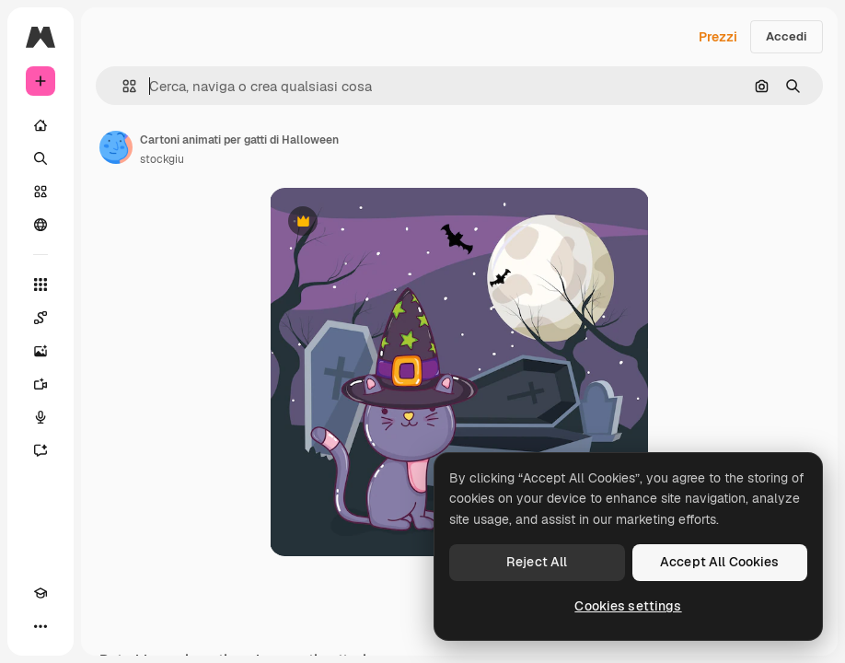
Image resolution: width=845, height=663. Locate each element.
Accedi (786, 36)
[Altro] (40, 626)
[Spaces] (40, 317)
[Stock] (40, 191)
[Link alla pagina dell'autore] (116, 147)
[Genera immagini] (40, 351)
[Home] (40, 125)
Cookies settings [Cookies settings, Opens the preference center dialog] (627, 606)
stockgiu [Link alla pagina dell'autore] (162, 159)
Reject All (536, 561)
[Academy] (40, 593)
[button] (122, 86)
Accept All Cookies (720, 561)
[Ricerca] (40, 158)
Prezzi (718, 37)
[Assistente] (40, 450)
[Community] (40, 224)
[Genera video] (40, 384)
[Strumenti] (40, 284)
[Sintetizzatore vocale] (40, 417)
